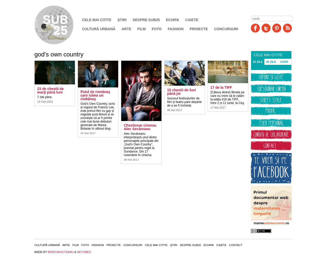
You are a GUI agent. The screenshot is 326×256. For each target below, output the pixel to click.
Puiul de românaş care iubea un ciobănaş (95, 95)
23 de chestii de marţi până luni (50, 90)
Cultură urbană (98, 29)
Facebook (255, 28)
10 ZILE (258, 61)
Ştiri (122, 20)
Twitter (266, 28)
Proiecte (199, 29)
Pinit (276, 28)
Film (141, 29)
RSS (287, 28)
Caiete (191, 20)
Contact (235, 245)
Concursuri (226, 29)
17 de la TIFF (221, 87)
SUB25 (59, 24)
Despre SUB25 (146, 20)
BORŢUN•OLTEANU (60, 251)
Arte (126, 29)
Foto (157, 29)
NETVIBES (84, 251)
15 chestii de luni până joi (181, 92)
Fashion (176, 29)
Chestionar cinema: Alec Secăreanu (140, 127)
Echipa (172, 20)
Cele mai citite (96, 20)
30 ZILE (271, 61)
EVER (284, 61)
